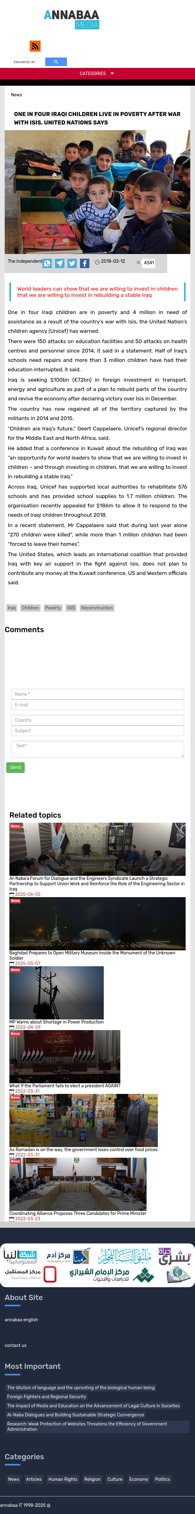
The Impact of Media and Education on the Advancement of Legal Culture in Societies (93, 1406)
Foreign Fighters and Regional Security (46, 1397)
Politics (162, 1479)
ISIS (71, 608)
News (13, 1479)
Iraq (12, 608)
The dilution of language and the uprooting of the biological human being (81, 1387)
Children (30, 608)
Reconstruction (97, 608)
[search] (25, 62)
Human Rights (62, 1479)
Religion (92, 1479)
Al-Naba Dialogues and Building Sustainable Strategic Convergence (75, 1415)
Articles (34, 1479)
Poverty (53, 608)
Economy (138, 1479)
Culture (115, 1479)
